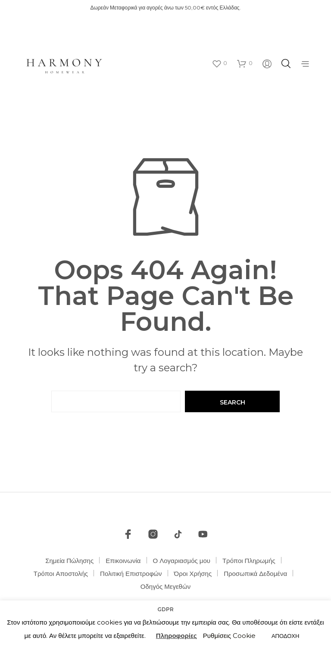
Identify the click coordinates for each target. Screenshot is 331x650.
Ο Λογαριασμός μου (181, 561)
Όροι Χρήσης (193, 573)
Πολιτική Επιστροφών (131, 573)
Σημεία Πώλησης (69, 561)
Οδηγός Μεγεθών (165, 586)
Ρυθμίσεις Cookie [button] (229, 635)
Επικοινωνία (123, 561)
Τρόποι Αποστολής (61, 573)
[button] (219, 63)
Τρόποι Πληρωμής (248, 561)
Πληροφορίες (176, 635)
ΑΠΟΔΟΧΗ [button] (285, 635)
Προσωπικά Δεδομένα (255, 573)
